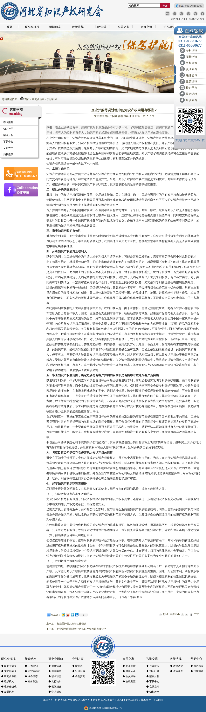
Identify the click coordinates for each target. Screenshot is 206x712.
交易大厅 (8, 148)
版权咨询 (191, 63)
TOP (196, 614)
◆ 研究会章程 (8, 676)
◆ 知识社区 (152, 671)
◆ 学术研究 (54, 691)
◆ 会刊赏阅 (78, 676)
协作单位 (169, 26)
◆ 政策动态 (176, 671)
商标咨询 (191, 56)
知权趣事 (8, 154)
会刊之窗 (78, 658)
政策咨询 (191, 81)
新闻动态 (55, 26)
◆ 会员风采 (129, 676)
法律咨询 (191, 75)
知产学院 (101, 26)
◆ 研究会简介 (8, 666)
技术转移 (191, 94)
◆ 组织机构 (7, 681)
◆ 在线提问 (152, 686)
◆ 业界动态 (31, 676)
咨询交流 (146, 26)
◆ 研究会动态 (32, 671)
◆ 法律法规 (176, 666)
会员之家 (123, 26)
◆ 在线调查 (129, 681)
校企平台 (191, 87)
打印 (165, 614)
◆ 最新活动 (54, 666)
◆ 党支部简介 (8, 671)
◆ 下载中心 (152, 681)
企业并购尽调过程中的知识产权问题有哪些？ (81, 628)
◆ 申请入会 (129, 671)
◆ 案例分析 (152, 676)
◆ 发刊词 (77, 666)
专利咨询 (191, 50)
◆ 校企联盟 (54, 676)
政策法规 (78, 26)
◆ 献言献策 (197, 666)
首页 (9, 26)
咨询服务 (8, 122)
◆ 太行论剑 (54, 681)
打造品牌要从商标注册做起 (72, 623)
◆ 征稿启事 (78, 671)
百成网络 (158, 699)
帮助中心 (196, 658)
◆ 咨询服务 (152, 666)
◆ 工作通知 (31, 666)
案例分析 (8, 135)
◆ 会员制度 (129, 666)
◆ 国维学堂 (54, 671)
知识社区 (52, 99)
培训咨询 (191, 100)
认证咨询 (191, 69)
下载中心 (8, 141)
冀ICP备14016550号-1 (128, 699)
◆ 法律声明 (197, 671)
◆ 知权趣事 (152, 691)
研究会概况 (32, 26)
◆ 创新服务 (54, 686)
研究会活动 (38, 99)
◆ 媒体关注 (31, 681)
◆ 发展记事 (7, 691)
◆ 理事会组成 (8, 686)
